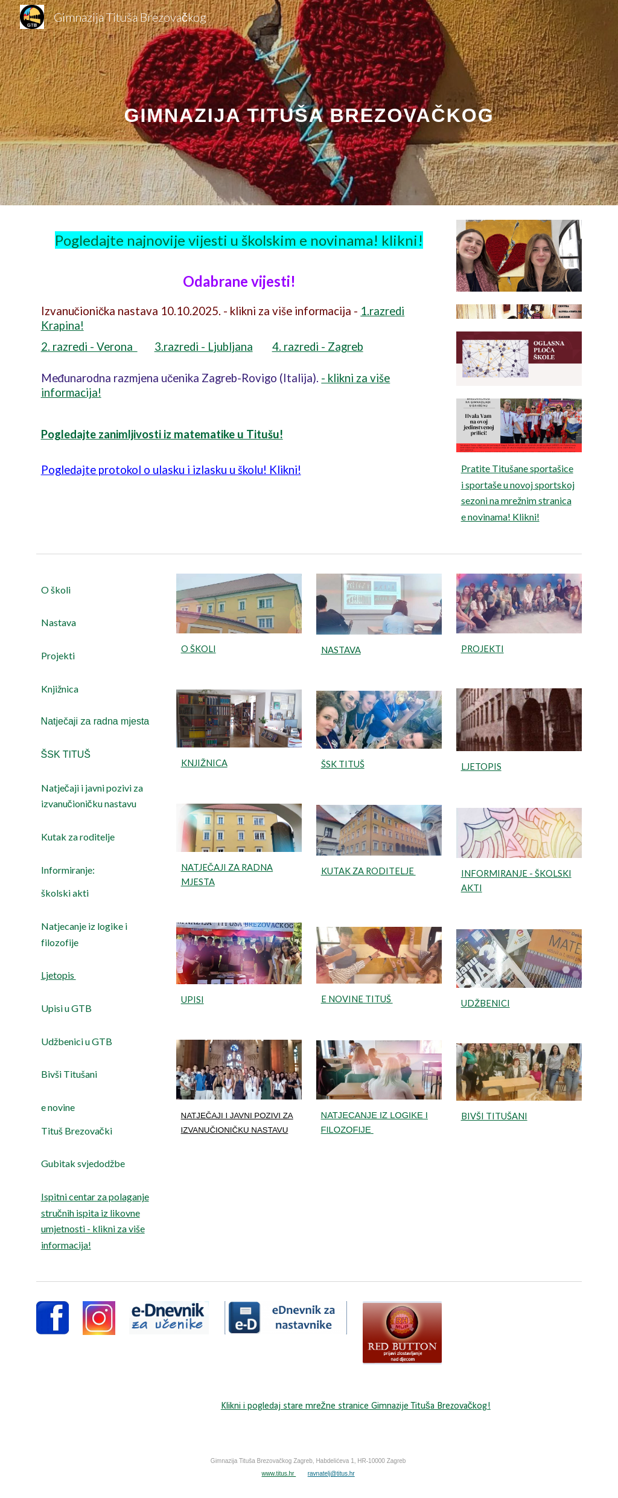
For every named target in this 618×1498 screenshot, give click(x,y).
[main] (309, 102)
